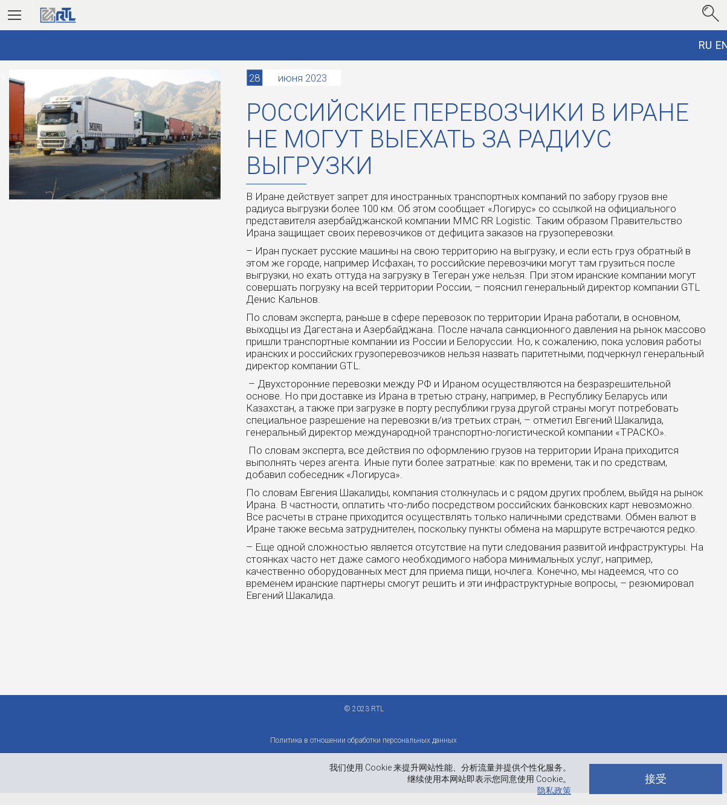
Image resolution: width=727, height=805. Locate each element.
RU (705, 45)
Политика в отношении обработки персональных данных (363, 740)
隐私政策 (554, 790)
